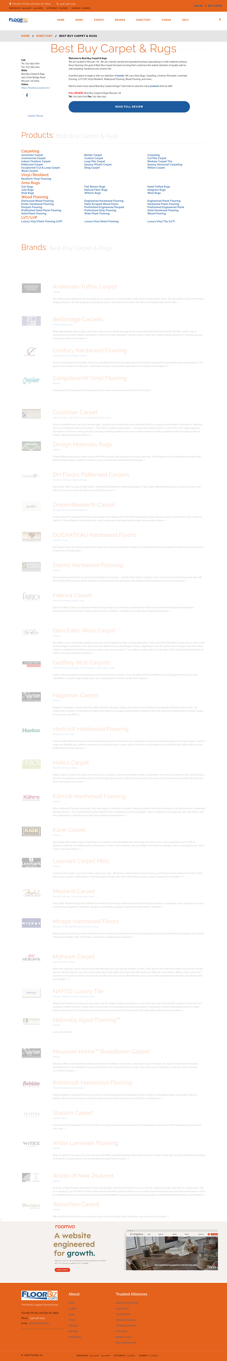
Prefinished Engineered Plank (165, 207)
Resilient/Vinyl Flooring (36, 178)
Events (99, 20)
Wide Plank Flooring (97, 213)
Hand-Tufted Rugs (158, 186)
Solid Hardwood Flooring (163, 210)
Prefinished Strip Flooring (100, 210)
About (72, 1303)
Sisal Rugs (27, 192)
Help (185, 20)
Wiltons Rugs (92, 192)
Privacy (72, 1320)
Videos (166, 20)
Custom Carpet (93, 158)
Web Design (75, 1337)
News (79, 20)
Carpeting (153, 155)
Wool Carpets (29, 170)
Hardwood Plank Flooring (163, 204)
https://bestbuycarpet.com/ (35, 88)
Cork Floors (122, 1331)
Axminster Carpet (32, 155)
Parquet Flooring (31, 207)
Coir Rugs (27, 186)
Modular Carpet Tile (159, 161)
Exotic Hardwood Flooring (37, 204)
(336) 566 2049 (68, 4)
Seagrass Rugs (156, 189)
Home (60, 20)
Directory (143, 20)
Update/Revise (35, 116)
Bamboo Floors (123, 1337)
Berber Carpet (93, 155)
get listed (215, 6)
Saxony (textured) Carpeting (164, 164)
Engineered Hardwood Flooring (103, 200)
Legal (71, 1314)
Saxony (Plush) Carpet (98, 164)
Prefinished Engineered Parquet (104, 207)
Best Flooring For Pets (127, 1303)
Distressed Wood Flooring (37, 200)
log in (198, 6)
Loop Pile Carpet (94, 161)
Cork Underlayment (126, 1342)
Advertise (73, 1325)
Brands (120, 20)
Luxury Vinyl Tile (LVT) (161, 221)
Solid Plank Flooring (33, 213)
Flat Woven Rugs (94, 186)
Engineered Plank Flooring (163, 200)
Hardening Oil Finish (126, 1325)
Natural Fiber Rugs (96, 189)
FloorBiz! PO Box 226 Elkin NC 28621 (31, 4)
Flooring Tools (123, 1314)
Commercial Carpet (33, 158)
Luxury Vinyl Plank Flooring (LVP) (41, 221)
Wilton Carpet (156, 167)
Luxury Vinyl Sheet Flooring (101, 221)
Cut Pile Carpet (156, 158)
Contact (73, 1308)
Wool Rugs (154, 192)
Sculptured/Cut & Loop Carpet (40, 167)
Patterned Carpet (32, 164)
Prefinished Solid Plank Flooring (41, 210)
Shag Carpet (92, 167)
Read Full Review (129, 106)
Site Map (73, 1331)
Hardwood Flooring (126, 1320)
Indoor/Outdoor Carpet (35, 161)
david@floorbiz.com (39, 1323)
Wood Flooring (156, 213)
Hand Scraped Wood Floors (101, 204)
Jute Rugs (27, 189)
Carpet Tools (122, 1308)
